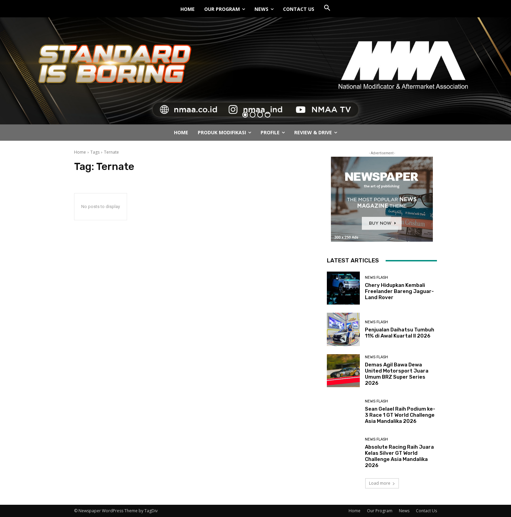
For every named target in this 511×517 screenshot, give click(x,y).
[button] (327, 8)
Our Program (379, 511)
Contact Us (426, 511)
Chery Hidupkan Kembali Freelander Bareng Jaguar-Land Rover (399, 291)
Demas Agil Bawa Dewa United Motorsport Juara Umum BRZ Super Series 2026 (396, 374)
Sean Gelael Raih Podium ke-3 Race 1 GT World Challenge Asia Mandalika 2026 (400, 415)
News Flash (376, 277)
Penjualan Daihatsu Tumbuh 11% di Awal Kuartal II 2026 (399, 333)
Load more (382, 483)
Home (80, 152)
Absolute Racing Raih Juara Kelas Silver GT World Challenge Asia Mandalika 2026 (399, 456)
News (404, 511)
